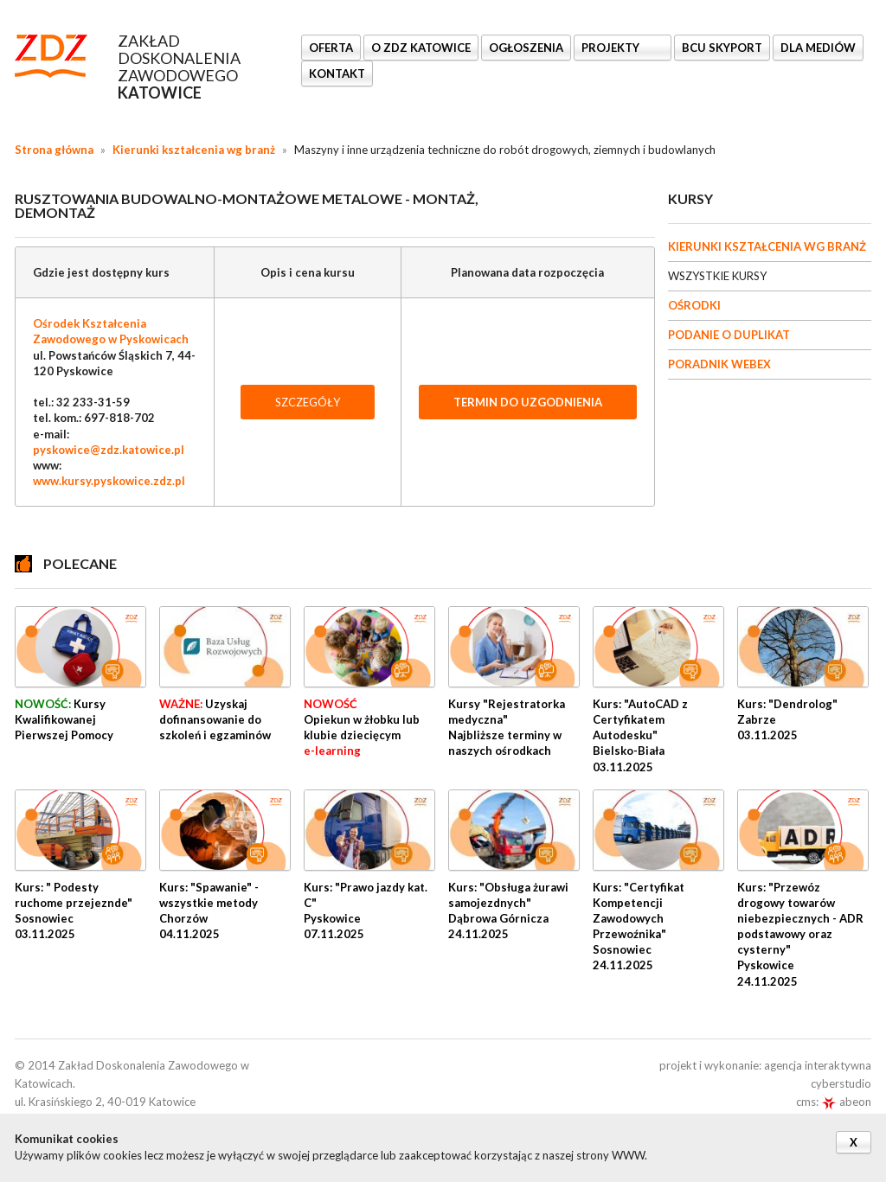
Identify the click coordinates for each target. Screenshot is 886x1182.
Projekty (611, 47)
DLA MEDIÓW (818, 47)
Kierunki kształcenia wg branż (193, 150)
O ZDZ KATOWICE (421, 47)
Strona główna (54, 150)
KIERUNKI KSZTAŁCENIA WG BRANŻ (767, 246)
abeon (846, 1102)
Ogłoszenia (526, 47)
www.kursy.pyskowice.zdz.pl (109, 481)
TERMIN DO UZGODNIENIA (527, 402)
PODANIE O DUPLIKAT (729, 335)
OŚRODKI (694, 305)
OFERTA (331, 47)
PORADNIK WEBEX (719, 364)
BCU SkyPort (722, 47)
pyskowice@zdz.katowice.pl (108, 450)
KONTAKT (337, 73)
